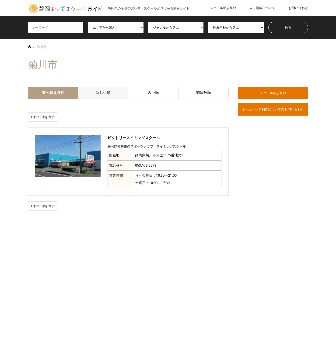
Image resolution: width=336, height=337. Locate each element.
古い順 (153, 92)
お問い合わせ (298, 8)
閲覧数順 (203, 92)
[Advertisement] (273, 212)
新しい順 (103, 92)
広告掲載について (262, 8)
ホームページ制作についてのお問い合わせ (273, 109)
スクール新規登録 (223, 8)
